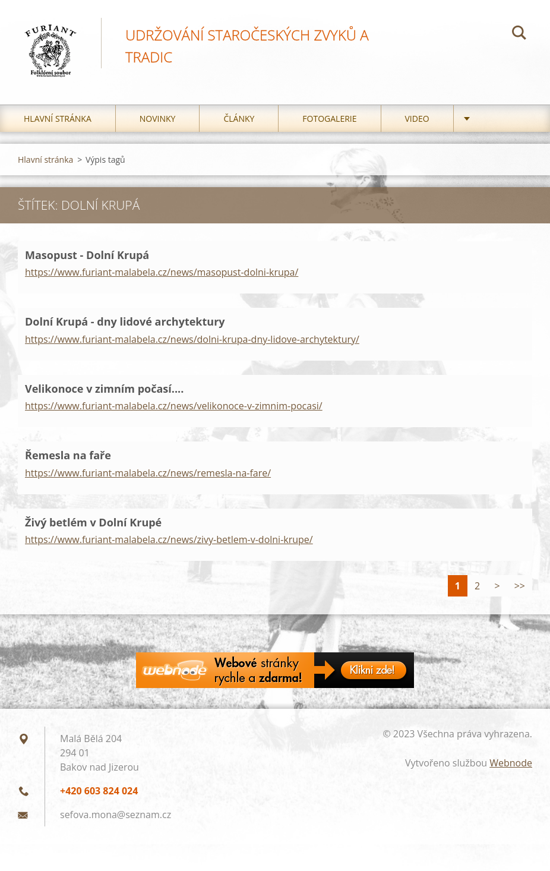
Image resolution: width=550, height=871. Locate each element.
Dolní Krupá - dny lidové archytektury (125, 321)
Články (238, 118)
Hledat (519, 34)
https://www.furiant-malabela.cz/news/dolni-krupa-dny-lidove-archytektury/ (192, 339)
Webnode (510, 762)
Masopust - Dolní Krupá (87, 255)
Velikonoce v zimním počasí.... (104, 388)
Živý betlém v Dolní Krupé (93, 522)
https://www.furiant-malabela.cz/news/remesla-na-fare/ (148, 472)
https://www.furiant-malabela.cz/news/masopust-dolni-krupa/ (161, 272)
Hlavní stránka (57, 118)
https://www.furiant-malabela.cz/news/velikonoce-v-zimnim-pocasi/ (174, 405)
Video (417, 118)
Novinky (158, 118)
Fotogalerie (329, 118)
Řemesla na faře (68, 455)
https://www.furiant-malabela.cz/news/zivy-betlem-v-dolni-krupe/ (169, 539)
